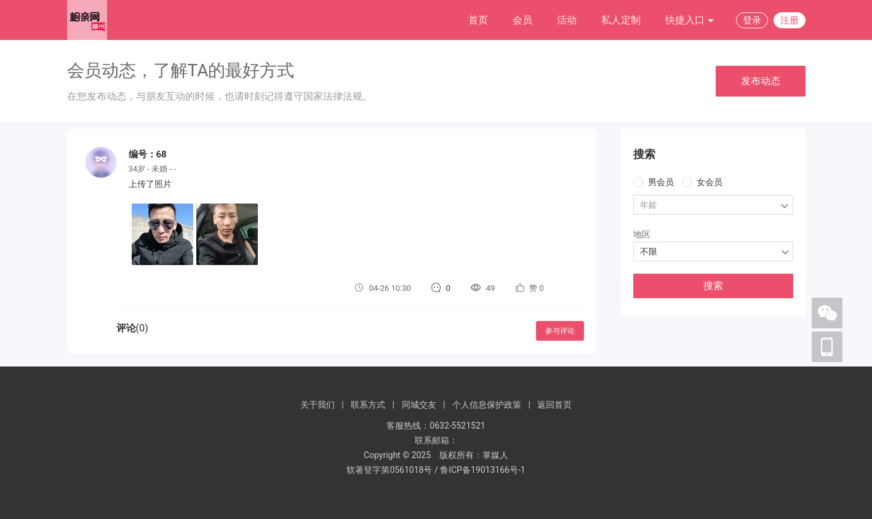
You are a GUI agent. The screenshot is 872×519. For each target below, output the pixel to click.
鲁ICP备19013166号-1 (482, 470)
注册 (789, 20)
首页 (478, 20)
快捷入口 (689, 21)
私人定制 (621, 20)
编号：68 (148, 154)
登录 (752, 20)
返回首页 (554, 405)
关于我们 (317, 405)
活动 (567, 20)
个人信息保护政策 (486, 405)
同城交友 (419, 405)
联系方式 (368, 405)
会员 (522, 20)
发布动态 (760, 81)
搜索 (713, 285)
